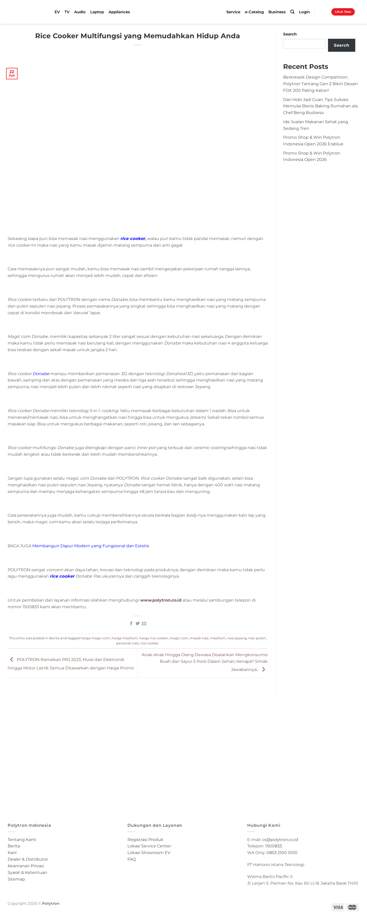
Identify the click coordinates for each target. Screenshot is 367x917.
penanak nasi (127, 643)
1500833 (273, 845)
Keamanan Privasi (26, 865)
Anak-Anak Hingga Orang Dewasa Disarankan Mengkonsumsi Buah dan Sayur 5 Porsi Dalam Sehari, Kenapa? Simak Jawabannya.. (205, 662)
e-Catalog (254, 12)
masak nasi (199, 638)
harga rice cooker (153, 638)
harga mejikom (125, 638)
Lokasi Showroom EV (148, 852)
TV (67, 12)
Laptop (97, 12)
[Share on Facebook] (131, 623)
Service (233, 12)
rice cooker (62, 576)
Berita (54, 638)
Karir (12, 852)
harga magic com (95, 638)
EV (57, 12)
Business (277, 12)
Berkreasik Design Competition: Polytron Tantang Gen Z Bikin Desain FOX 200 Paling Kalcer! (320, 83)
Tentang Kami (22, 839)
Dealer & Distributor (28, 859)
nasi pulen (257, 638)
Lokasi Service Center (149, 845)
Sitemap (16, 879)
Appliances (119, 12)
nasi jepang (237, 638)
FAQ (131, 859)
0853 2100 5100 (282, 852)
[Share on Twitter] (138, 623)
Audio (80, 12)
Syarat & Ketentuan (27, 872)
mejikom (218, 638)
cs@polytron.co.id (280, 839)
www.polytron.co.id (160, 600)
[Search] (292, 12)
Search (290, 34)
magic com (178, 638)
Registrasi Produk (145, 839)
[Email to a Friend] (144, 623)
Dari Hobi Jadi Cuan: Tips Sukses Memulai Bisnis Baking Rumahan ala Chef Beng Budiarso (320, 106)
